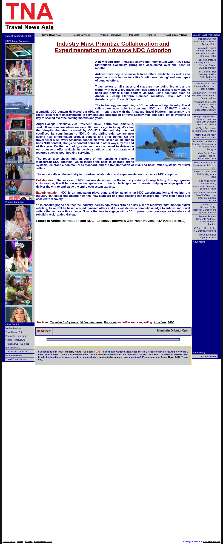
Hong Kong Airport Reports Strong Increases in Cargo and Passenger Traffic (204, 184)
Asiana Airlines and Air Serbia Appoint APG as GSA (204, 165)
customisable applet (110, 357)
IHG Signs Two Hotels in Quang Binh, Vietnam (204, 129)
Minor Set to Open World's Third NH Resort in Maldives (207, 156)
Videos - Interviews (15, 340)
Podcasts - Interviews (16, 336)
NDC (171, 322)
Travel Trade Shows (15, 359)
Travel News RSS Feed (17, 343)
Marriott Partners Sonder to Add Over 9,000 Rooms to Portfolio (206, 220)
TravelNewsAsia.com (43, 542)
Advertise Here (208, 356)
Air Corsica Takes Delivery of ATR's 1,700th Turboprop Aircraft (207, 75)
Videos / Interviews (110, 35)
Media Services (81, 35)
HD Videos (11, 41)
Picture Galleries (14, 202)
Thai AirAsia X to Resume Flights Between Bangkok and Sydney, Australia (204, 208)
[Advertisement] (143, 16)
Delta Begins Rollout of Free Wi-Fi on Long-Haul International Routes (204, 196)
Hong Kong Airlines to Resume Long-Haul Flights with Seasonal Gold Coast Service (205, 120)
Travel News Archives (16, 351)
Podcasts (134, 35)
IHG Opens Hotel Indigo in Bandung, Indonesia (204, 229)
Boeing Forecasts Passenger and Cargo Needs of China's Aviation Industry (205, 64)
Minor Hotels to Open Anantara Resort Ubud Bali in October (204, 86)
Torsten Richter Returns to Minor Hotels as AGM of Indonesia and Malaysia (204, 145)
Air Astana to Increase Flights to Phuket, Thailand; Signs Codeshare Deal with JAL (205, 107)
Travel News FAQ (170, 357)
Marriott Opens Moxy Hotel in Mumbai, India (204, 136)
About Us (28, 542)
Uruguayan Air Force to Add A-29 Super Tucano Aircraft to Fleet (204, 95)
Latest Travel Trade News (206, 35)
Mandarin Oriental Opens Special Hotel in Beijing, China (204, 41)
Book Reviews (12, 347)
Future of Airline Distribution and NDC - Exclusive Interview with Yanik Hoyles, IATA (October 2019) (111, 221)
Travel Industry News (175, 35)
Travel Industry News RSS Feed (75, 351)
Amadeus (160, 322)
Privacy (20, 542)
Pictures (151, 35)
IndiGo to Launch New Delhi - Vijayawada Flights (205, 174)
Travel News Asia (51, 35)
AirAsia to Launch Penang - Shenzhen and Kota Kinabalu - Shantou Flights (206, 52)
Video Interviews (91, 322)
